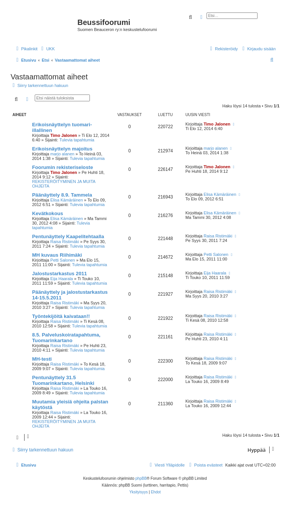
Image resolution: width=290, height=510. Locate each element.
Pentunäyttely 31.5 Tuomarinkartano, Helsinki (63, 380)
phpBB (141, 478)
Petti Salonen (62, 260)
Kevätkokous (47, 213)
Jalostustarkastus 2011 (59, 273)
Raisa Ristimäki (64, 241)
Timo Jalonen (63, 135)
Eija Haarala (61, 278)
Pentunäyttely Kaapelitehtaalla (68, 236)
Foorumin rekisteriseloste (62, 167)
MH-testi (42, 359)
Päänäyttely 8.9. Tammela (62, 195)
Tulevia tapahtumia (76, 140)
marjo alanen (62, 154)
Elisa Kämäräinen (66, 200)
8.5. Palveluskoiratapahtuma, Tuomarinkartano (66, 337)
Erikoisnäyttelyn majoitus (62, 149)
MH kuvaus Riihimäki (57, 255)
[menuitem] (47, 48)
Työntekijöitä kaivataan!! (61, 316)
